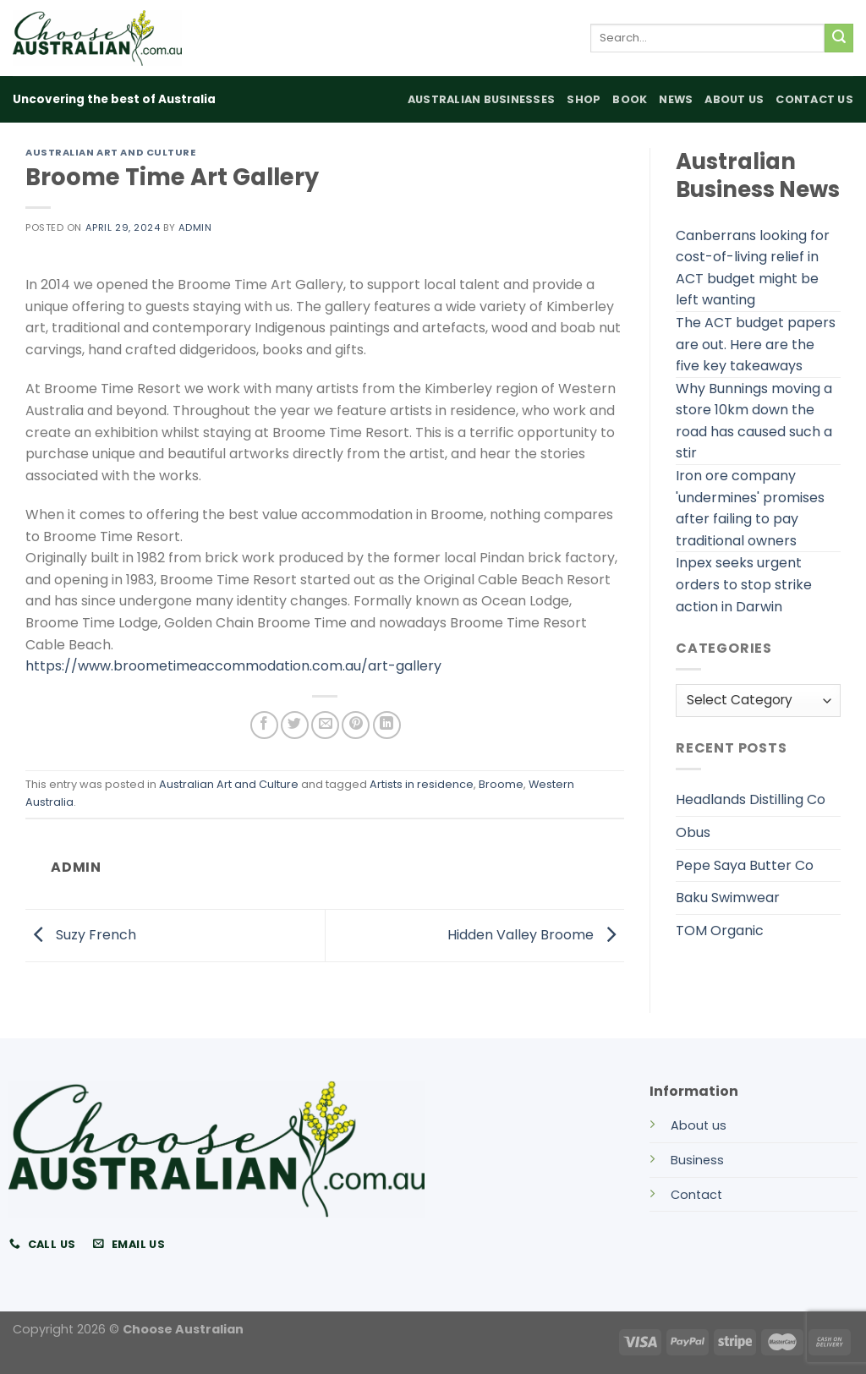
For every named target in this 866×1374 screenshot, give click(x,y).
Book (629, 99)
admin (195, 227)
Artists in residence (422, 784)
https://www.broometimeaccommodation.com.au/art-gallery (233, 666)
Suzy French (80, 934)
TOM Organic (720, 930)
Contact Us (814, 99)
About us (698, 1125)
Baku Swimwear (728, 897)
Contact (696, 1194)
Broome (501, 784)
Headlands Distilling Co (750, 799)
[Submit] (839, 38)
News (676, 99)
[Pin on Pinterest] (356, 725)
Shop (583, 99)
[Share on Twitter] (295, 725)
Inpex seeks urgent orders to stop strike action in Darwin (744, 584)
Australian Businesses (481, 99)
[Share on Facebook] (264, 725)
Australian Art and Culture (110, 152)
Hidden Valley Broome (535, 934)
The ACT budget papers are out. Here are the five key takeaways (756, 344)
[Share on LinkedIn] (387, 725)
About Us (734, 99)
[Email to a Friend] (325, 725)
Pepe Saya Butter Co (745, 865)
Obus (693, 832)
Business (697, 1160)
